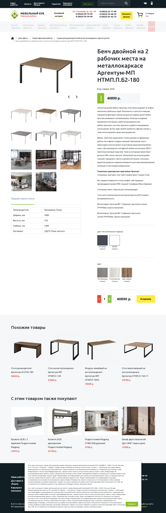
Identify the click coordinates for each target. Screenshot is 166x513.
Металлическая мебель (75, 26)
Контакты (88, 4)
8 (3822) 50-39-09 (84, 16)
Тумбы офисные (127, 26)
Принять (132, 504)
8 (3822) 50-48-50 (108, 14)
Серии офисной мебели (89, 26)
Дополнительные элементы (57, 26)
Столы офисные (104, 26)
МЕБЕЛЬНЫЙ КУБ (33, 14)
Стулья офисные (116, 26)
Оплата (27, 4)
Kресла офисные (16, 26)
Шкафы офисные (138, 26)
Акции (150, 27)
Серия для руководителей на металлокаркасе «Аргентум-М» (83, 38)
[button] (69, 97)
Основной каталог (59, 14)
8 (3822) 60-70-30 (84, 14)
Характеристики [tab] (22, 198)
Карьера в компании (67, 4)
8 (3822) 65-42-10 (108, 17)
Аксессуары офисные (29, 26)
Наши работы (14, 4)
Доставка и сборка (39, 4)
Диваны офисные (42, 26)
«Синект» (142, 507)
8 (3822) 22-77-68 (108, 11)
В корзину (145, 299)
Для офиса (23, 38)
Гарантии (56, 4)
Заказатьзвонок (126, 15)
